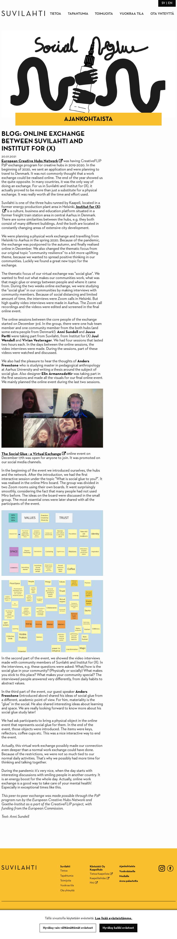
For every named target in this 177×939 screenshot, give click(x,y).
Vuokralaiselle (127, 871)
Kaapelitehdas (98, 878)
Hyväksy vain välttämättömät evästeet (68, 927)
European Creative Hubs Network (29, 161)
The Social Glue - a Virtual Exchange (31, 454)
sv (163, 3)
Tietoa (55, 14)
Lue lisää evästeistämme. (113, 918)
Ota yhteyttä (162, 14)
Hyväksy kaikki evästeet (118, 927)
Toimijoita (104, 14)
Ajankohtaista (88, 119)
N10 (92, 882)
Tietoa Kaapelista (99, 874)
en (170, 3)
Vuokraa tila (132, 14)
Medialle (124, 876)
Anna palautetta (128, 881)
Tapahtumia (78, 14)
